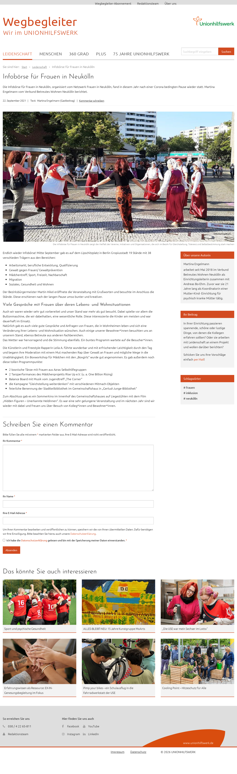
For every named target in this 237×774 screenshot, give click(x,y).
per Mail (199, 359)
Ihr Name (9, 496)
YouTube (94, 726)
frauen (190, 387)
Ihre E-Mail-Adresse (15, 513)
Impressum (116, 752)
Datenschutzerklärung (83, 533)
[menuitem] (17, 54)
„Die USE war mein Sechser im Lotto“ (186, 628)
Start (25, 67)
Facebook (73, 726)
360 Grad (79, 53)
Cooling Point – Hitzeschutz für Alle (185, 688)
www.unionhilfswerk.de (197, 743)
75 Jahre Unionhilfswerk (141, 53)
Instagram (73, 734)
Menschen (50, 53)
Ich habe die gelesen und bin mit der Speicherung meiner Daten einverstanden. (65, 540)
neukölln (191, 398)
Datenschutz (138, 752)
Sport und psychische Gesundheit (26, 628)
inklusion (192, 393)
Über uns (170, 3)
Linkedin (94, 734)
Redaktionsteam (148, 3)
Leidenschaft (17, 53)
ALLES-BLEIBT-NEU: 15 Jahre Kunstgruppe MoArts (116, 628)
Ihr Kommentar (12, 440)
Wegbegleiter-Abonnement (113, 3)
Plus (101, 53)
